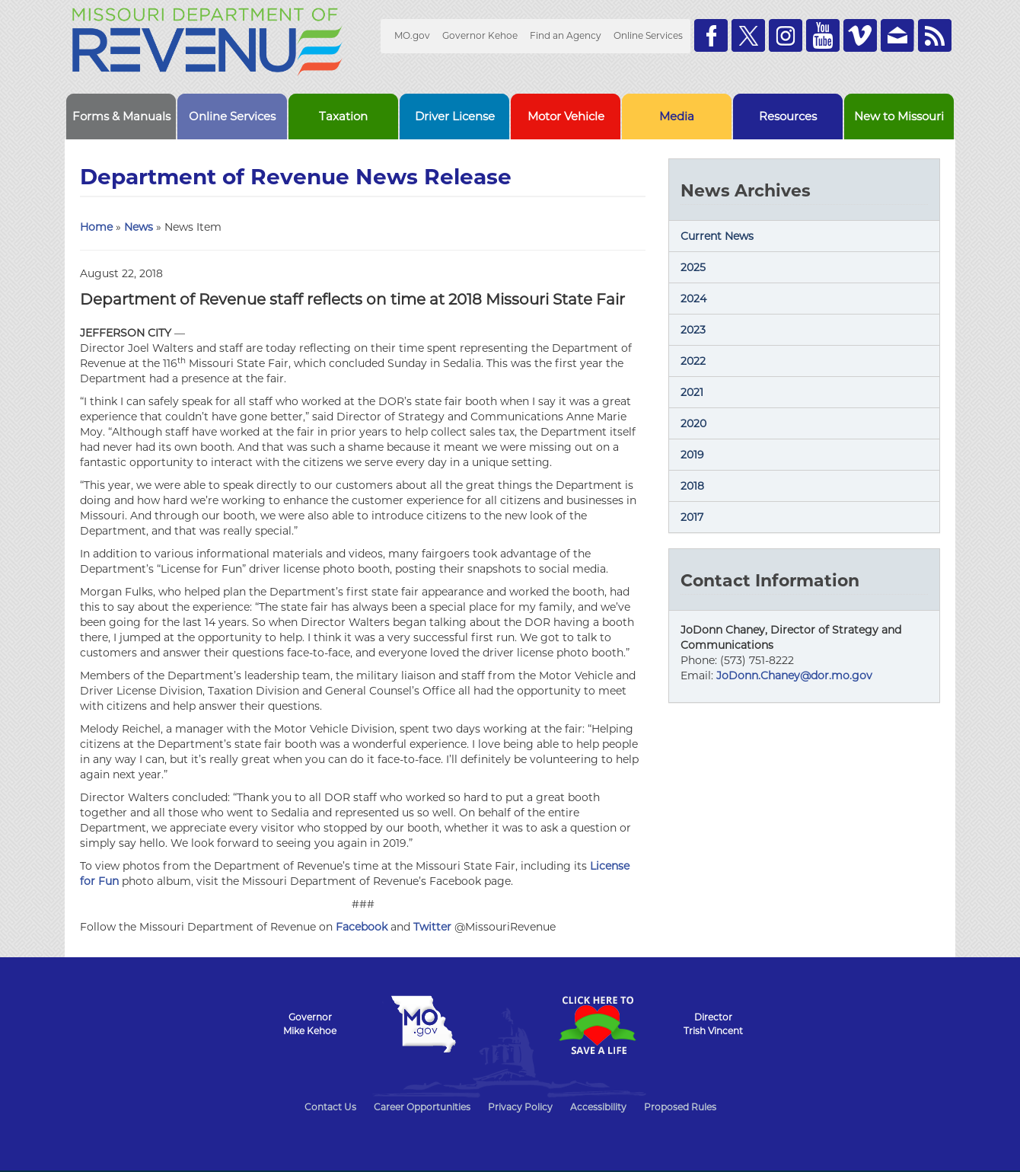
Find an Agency (565, 35)
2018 (692, 486)
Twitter (432, 927)
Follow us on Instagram (785, 35)
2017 (692, 517)
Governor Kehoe (480, 35)
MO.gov (412, 35)
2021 (692, 392)
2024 (693, 298)
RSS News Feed (934, 35)
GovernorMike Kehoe (309, 1023)
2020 (693, 423)
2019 (692, 454)
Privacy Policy (520, 1107)
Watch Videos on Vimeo (860, 35)
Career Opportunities (422, 1107)
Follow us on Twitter (748, 35)
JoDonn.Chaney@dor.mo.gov (794, 675)
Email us (897, 35)
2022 (693, 361)
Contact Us (330, 1107)
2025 (693, 267)
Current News (717, 236)
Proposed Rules (680, 1107)
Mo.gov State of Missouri (423, 1024)
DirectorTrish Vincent (713, 1023)
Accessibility (598, 1107)
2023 (693, 330)
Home (96, 227)
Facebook (361, 927)
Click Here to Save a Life (597, 1025)
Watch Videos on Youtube (823, 35)
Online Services (648, 35)
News (138, 227)
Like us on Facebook (711, 35)
